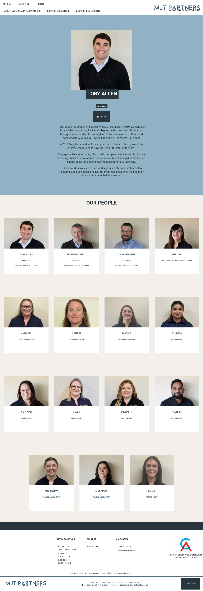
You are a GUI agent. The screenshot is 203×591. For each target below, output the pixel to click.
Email (101, 116)
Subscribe (190, 584)
